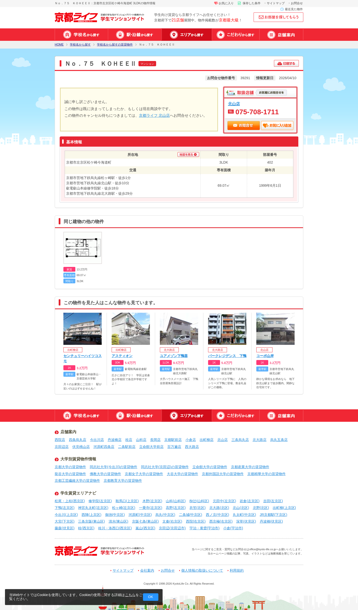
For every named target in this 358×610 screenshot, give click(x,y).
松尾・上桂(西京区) (70, 501)
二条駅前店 (126, 447)
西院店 (60, 440)
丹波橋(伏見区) (271, 521)
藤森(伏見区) (64, 528)
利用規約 (237, 570)
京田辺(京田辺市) (172, 528)
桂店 (128, 440)
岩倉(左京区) (249, 501)
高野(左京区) (175, 508)
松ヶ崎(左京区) (123, 508)
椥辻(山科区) (199, 501)
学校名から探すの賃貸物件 (115, 44)
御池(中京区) (115, 515)
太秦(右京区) (172, 521)
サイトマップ (276, 3)
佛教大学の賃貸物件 (105, 474)
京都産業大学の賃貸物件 (250, 467)
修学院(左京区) (100, 501)
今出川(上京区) (66, 515)
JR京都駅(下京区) (273, 515)
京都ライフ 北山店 (154, 115)
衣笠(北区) (197, 508)
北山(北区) (241, 508)
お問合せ (297, 3)
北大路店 (260, 440)
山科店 (141, 440)
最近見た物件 (294, 9)
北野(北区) (261, 508)
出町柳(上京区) (284, 508)
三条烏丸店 (240, 440)
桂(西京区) (86, 528)
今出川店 (97, 440)
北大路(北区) (219, 508)
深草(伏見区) (246, 521)
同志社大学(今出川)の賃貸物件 (113, 467)
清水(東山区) (118, 521)
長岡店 (155, 440)
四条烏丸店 (77, 440)
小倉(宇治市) (233, 528)
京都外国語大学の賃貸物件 (223, 474)
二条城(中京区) (190, 515)
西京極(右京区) (220, 521)
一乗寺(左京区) (150, 508)
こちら (130, 595)
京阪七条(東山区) (145, 521)
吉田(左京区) (273, 501)
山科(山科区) (175, 501)
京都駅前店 (173, 440)
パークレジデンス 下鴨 (227, 356)
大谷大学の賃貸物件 (182, 474)
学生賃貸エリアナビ (78, 493)
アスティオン (122, 356)
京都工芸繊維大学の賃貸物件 (77, 481)
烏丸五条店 (279, 440)
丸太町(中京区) (244, 515)
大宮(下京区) (64, 521)
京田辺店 (62, 447)
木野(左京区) (152, 501)
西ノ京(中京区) (217, 515)
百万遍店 (174, 447)
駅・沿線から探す (135, 34)
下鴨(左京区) (64, 508)
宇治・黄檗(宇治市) (204, 528)
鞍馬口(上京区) (127, 501)
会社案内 (147, 570)
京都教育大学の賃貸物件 (123, 481)
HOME (59, 44)
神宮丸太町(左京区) (93, 508)
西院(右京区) (196, 521)
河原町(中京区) (140, 515)
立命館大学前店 (151, 447)
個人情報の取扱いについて (202, 570)
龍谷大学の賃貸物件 (70, 474)
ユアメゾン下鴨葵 (174, 356)
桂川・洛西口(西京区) (115, 528)
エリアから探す (187, 34)
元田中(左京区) (224, 501)
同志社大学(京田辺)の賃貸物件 (164, 467)
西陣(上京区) (91, 515)
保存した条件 (252, 3)
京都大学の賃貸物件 (70, 467)
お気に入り (226, 3)
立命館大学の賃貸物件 (209, 467)
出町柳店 (207, 440)
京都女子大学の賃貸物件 (144, 474)
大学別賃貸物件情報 (78, 459)
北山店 (234, 104)
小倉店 (190, 440)
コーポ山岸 (265, 356)
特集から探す (235, 34)
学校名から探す (81, 34)
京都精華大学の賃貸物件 (266, 474)
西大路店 (192, 447)
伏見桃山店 (81, 447)
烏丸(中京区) (165, 515)
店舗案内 (281, 34)
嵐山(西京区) (145, 528)
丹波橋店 (115, 440)
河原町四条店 (103, 447)
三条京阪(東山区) (91, 521)
